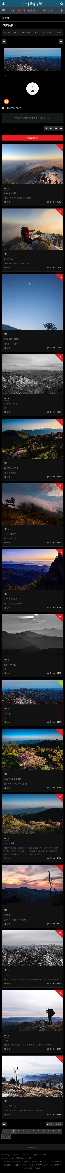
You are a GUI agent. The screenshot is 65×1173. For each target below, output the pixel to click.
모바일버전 (32, 1147)
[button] (46, 128)
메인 (12, 10)
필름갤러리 (34, 10)
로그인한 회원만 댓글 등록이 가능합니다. (32, 118)
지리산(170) (32, 138)
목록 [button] (59, 1124)
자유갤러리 (48, 10)
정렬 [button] (50, 1124)
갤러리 (21, 10)
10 (59, 1131)
